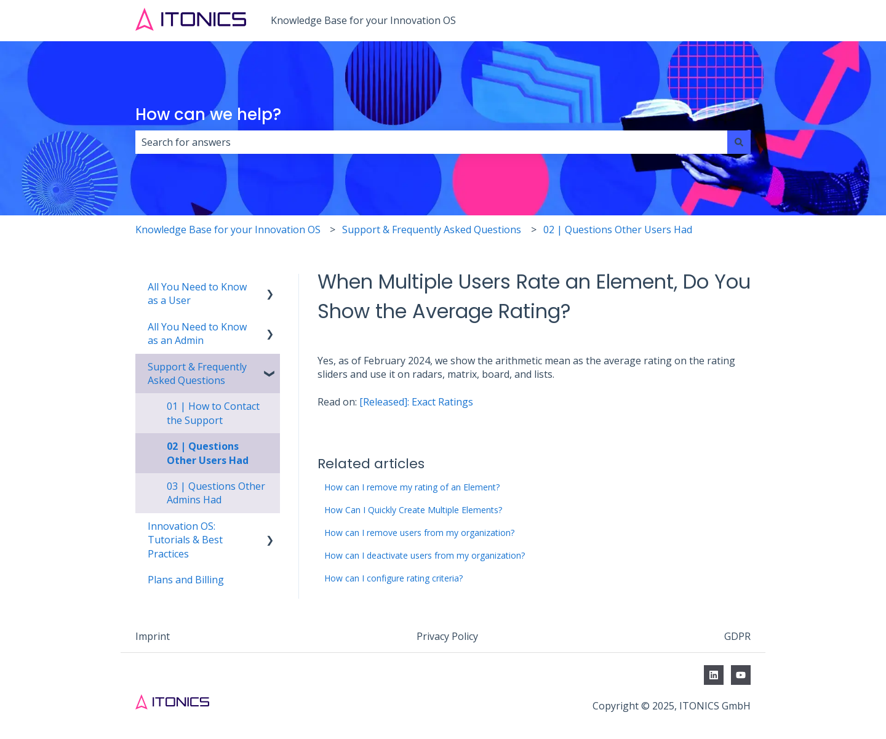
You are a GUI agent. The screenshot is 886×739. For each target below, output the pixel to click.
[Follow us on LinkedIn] (714, 675)
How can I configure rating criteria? (393, 578)
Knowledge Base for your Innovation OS (363, 20)
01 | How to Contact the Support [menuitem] (213, 412)
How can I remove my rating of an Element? (412, 487)
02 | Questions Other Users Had (617, 229)
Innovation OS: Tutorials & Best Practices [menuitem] (185, 540)
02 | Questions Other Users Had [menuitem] (208, 452)
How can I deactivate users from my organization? (424, 555)
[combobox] (431, 142)
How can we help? (208, 114)
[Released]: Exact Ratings (416, 402)
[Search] (739, 142)
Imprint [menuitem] (152, 636)
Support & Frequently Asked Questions (431, 229)
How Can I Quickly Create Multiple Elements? (413, 510)
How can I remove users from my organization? (419, 532)
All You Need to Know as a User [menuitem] (197, 293)
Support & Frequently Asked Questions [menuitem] (197, 373)
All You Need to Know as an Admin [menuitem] (197, 333)
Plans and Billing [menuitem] (186, 579)
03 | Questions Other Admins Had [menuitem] (216, 492)
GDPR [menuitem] (737, 636)
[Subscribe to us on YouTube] (741, 675)
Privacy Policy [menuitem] (447, 636)
